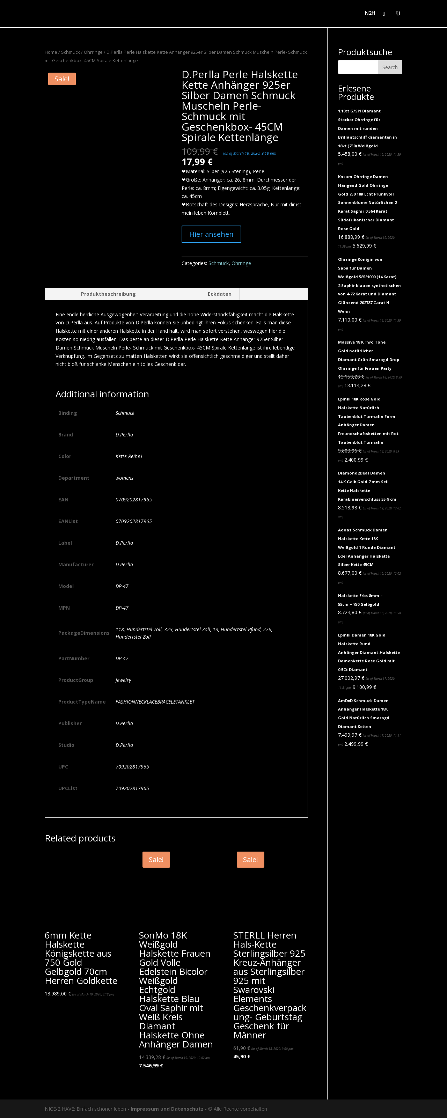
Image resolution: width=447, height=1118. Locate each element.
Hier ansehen (211, 234)
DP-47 (122, 586)
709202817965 (132, 766)
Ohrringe (93, 52)
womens (124, 478)
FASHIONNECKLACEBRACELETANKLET (155, 701)
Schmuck (70, 52)
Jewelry (123, 680)
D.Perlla (124, 434)
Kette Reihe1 (129, 456)
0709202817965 (134, 499)
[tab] (94, 294)
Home (51, 52)
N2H (370, 14)
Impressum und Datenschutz (167, 1108)
